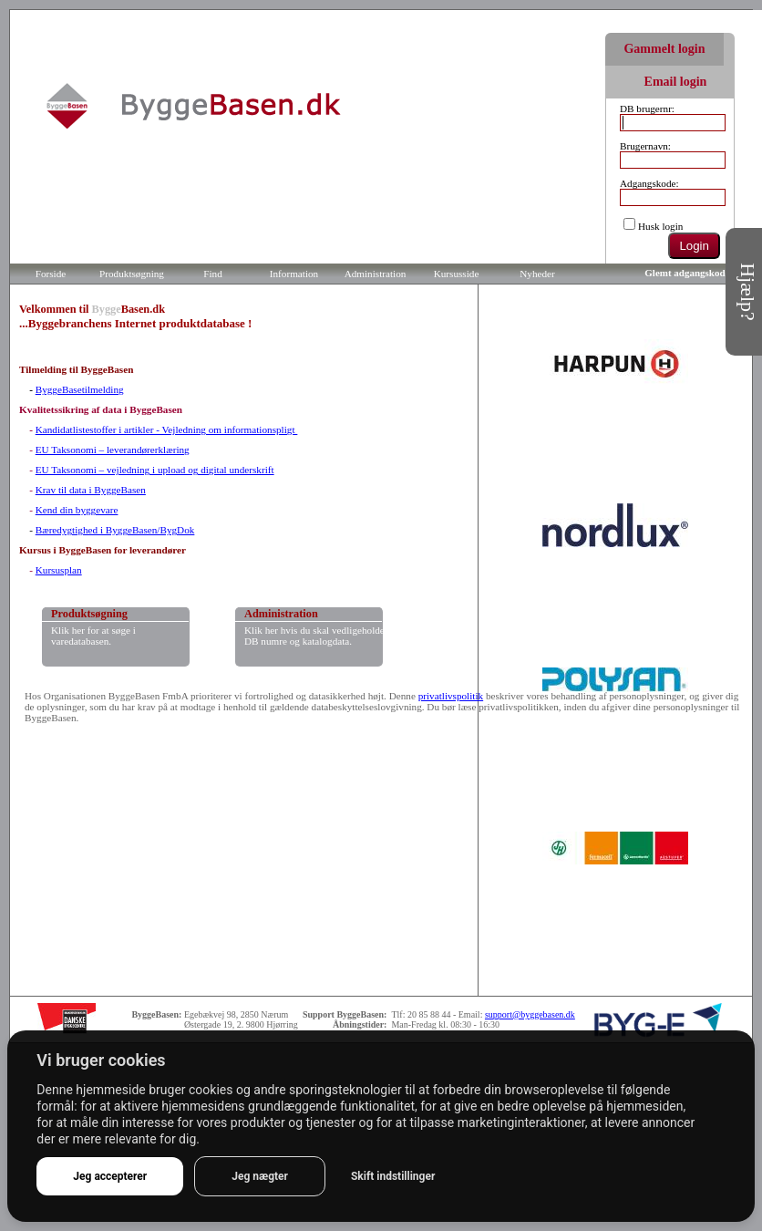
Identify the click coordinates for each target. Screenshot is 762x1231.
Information (294, 273)
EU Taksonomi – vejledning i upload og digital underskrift (155, 469)
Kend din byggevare (77, 509)
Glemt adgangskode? (689, 272)
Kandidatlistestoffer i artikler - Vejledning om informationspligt (167, 429)
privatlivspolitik (450, 695)
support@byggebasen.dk (530, 1014)
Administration (376, 273)
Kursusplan (59, 569)
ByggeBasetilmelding (80, 389)
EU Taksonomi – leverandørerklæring (113, 449)
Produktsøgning (131, 273)
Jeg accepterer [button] (110, 1176)
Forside (51, 273)
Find (212, 273)
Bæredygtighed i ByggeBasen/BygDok (115, 529)
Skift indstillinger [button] (393, 1176)
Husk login (660, 226)
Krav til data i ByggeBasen (91, 489)
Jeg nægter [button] (260, 1176)
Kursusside (456, 273)
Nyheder (537, 273)
